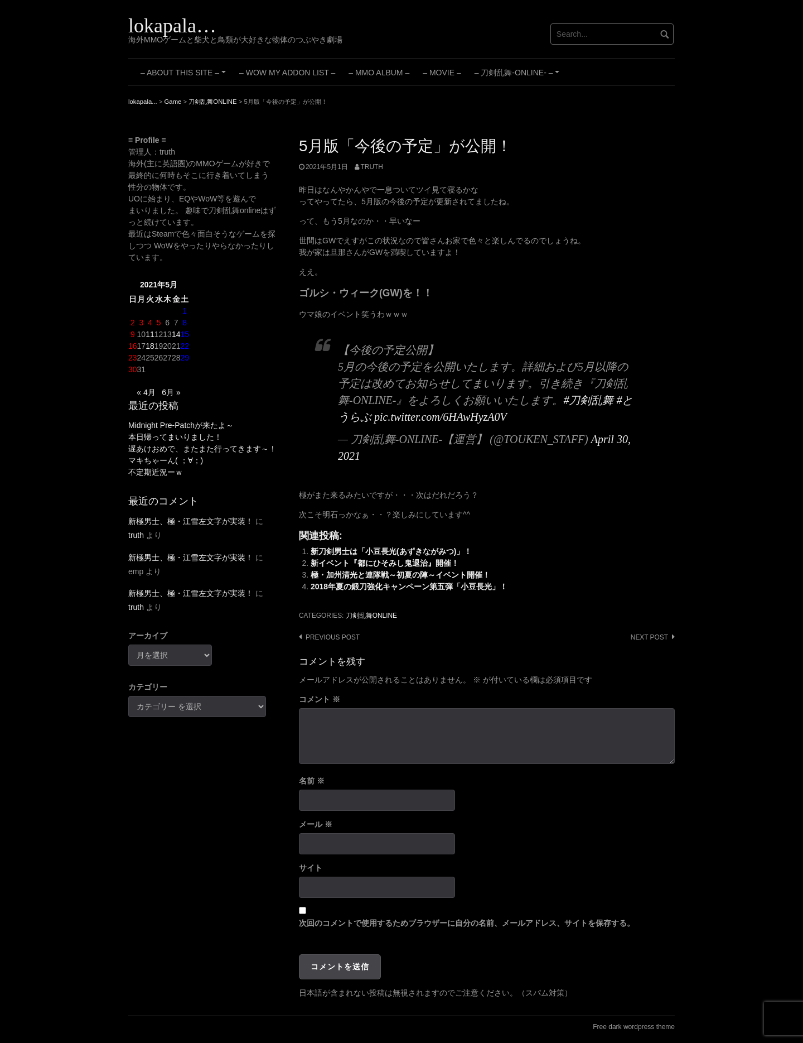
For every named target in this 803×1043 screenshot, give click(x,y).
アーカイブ (147, 635)
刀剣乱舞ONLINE (371, 615)
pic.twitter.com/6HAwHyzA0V (440, 417)
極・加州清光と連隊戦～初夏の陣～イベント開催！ (400, 574)
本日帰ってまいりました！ (175, 436)
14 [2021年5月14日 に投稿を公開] (176, 334)
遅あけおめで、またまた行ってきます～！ (202, 448)
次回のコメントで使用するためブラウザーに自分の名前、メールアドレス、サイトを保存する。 (467, 923)
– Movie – (442, 72)
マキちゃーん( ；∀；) (165, 460)
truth (372, 167)
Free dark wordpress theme (634, 1027)
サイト (310, 867)
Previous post (333, 637)
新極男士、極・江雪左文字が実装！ (190, 521)
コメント (319, 699)
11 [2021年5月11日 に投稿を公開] (150, 334)
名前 (312, 780)
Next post (649, 637)
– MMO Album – (379, 72)
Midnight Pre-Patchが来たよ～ (181, 425)
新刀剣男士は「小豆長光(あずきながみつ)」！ (391, 551)
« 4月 (146, 392)
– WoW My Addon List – (287, 72)
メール (315, 824)
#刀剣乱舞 (588, 400)
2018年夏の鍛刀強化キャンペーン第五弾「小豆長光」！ (409, 586)
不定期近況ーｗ (155, 472)
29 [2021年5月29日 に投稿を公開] (184, 357)
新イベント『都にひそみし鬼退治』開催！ (385, 563)
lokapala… (172, 26)
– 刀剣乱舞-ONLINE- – (519, 76)
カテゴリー (147, 686)
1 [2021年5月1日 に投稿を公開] (184, 310)
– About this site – (185, 76)
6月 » (171, 392)
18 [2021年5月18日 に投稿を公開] (150, 346)
